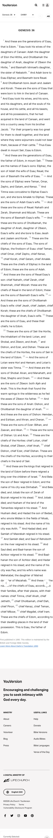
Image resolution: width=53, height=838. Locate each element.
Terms (21, 804)
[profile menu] (45, 5)
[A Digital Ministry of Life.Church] (26, 776)
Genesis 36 (9, 15)
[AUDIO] (40, 16)
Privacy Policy (9, 804)
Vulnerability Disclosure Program (17, 808)
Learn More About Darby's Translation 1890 (19, 646)
